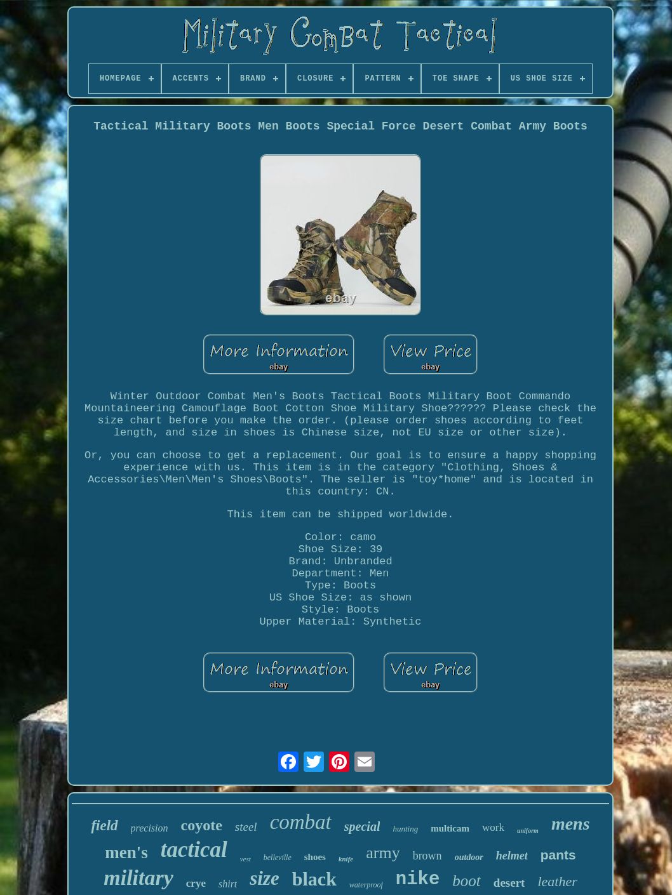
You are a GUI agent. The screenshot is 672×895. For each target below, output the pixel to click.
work (493, 827)
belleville (278, 857)
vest (245, 859)
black (314, 878)
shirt (227, 883)
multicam (450, 828)
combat (301, 822)
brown (427, 855)
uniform (528, 830)
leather (557, 881)
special (362, 826)
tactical (194, 849)
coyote (201, 825)
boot (466, 880)
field (104, 825)
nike (418, 879)
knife (346, 859)
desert (509, 882)
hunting (405, 828)
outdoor (469, 857)
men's (126, 852)
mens (570, 823)
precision (149, 828)
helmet (512, 855)
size (264, 878)
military (138, 877)
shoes (315, 857)
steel (246, 826)
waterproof (366, 884)
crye (196, 883)
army (383, 853)
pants (558, 854)
